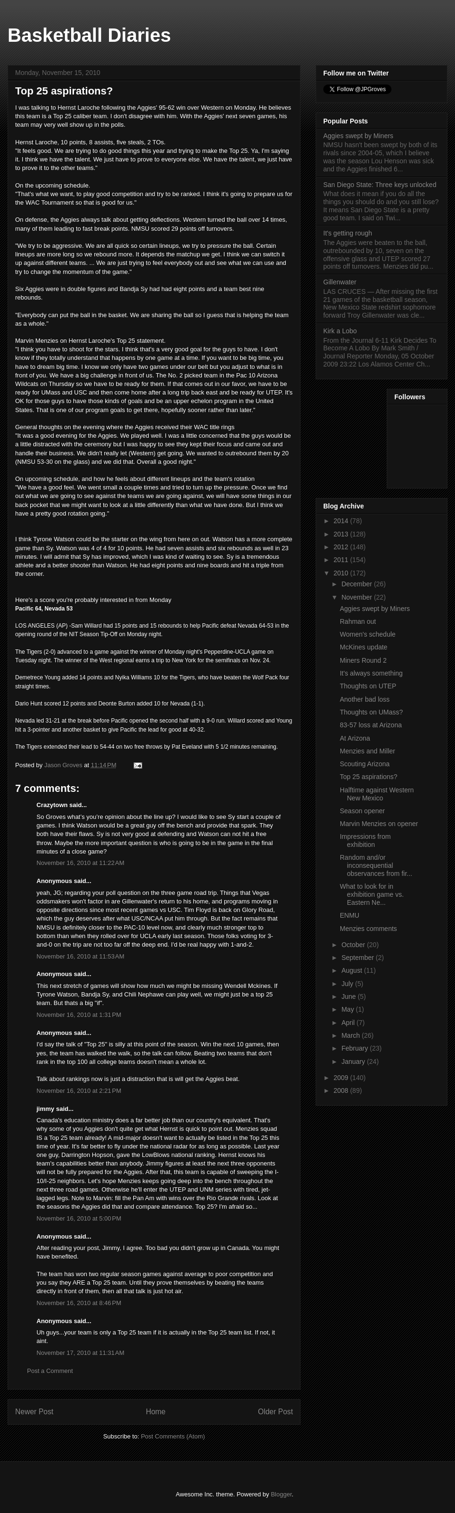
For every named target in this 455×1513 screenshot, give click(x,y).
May (348, 1009)
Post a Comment (50, 1370)
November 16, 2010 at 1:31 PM (78, 1014)
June (349, 996)
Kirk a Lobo (340, 331)
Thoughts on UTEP (368, 686)
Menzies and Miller (367, 751)
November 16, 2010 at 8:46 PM (78, 1302)
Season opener (362, 811)
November (357, 597)
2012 (342, 547)
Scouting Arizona (365, 764)
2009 (342, 1077)
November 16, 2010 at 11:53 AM (80, 956)
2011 (342, 560)
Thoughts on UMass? (371, 712)
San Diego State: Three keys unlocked (380, 184)
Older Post (275, 1412)
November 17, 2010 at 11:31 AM (80, 1352)
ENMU (349, 915)
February (355, 1048)
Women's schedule (368, 634)
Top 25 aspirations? (368, 776)
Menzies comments (368, 928)
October (354, 945)
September (358, 957)
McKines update (363, 647)
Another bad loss (365, 699)
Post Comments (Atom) (173, 1436)
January (354, 1061)
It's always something (371, 673)
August (352, 970)
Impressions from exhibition (365, 840)
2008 (342, 1090)
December (357, 584)
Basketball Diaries (89, 35)
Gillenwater (339, 282)
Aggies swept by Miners (358, 136)
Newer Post (34, 1412)
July (348, 983)
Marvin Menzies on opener (379, 823)
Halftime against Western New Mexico (377, 794)
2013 (342, 534)
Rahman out (358, 621)
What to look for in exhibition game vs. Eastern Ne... (372, 894)
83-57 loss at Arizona (371, 725)
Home (156, 1412)
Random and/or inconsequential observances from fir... (376, 865)
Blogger (281, 1494)
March (351, 1035)
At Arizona (355, 738)
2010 (342, 573)
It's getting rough (347, 233)
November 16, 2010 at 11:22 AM (80, 862)
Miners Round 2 (363, 660)
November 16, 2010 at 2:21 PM (78, 1090)
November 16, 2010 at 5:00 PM (78, 1218)
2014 (342, 521)
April (348, 1022)
